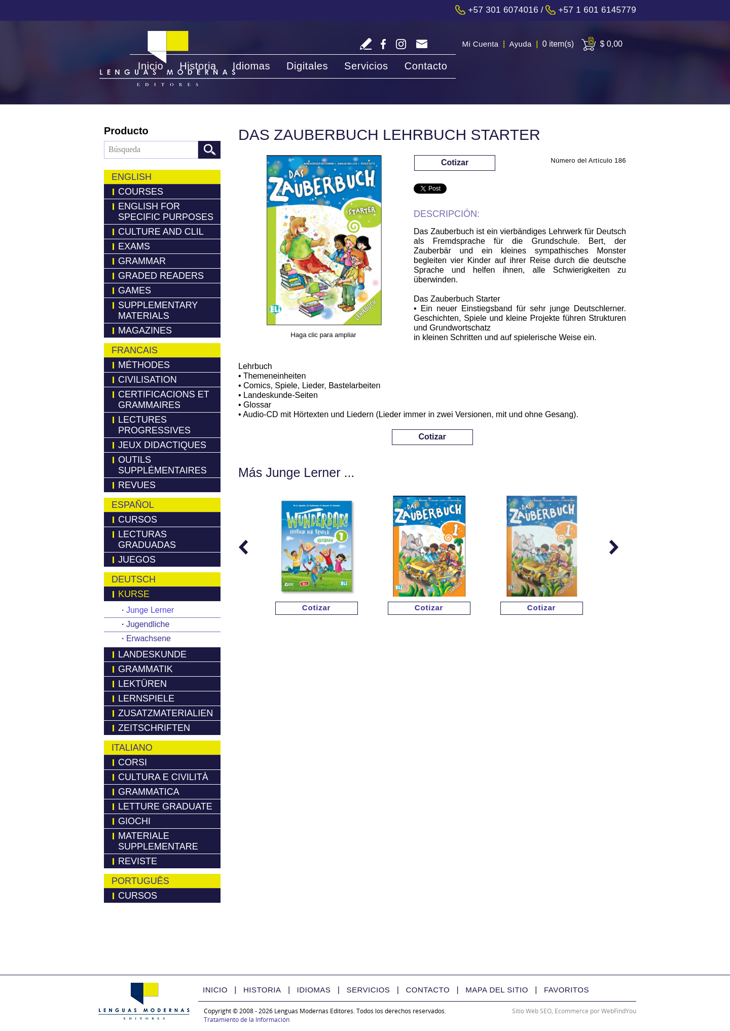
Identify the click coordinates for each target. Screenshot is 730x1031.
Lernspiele (146, 698)
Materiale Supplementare (158, 841)
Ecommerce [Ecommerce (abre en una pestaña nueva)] (572, 1011)
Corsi (132, 762)
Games (134, 290)
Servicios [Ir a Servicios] (366, 65)
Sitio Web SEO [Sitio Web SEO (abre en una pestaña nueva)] (532, 1011)
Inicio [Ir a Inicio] (150, 65)
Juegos (137, 560)
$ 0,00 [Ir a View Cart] (611, 44)
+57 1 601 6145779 (597, 10)
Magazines (145, 330)
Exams (134, 246)
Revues (137, 485)
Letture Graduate (165, 806)
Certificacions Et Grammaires (163, 399)
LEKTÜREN (142, 684)
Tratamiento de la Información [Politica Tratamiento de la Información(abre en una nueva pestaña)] (246, 1019)
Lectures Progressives (154, 425)
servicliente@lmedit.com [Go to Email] (421, 45)
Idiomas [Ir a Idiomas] (251, 65)
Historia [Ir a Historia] (197, 65)
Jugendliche (145, 624)
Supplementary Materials (158, 310)
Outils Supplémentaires (162, 465)
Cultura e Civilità (163, 777)
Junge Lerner (148, 610)
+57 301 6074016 (503, 10)
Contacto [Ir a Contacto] (426, 65)
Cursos (137, 519)
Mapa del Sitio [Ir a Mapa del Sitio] (496, 989)
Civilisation (147, 380)
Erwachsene (146, 638)
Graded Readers (161, 276)
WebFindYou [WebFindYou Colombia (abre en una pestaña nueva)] (618, 1011)
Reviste (137, 861)
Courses (140, 192)
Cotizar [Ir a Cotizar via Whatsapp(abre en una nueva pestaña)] (454, 162)
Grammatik (145, 669)
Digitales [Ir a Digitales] (307, 65)
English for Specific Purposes (165, 211)
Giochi (134, 821)
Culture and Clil (161, 232)
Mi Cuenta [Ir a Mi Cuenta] (480, 44)
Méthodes (144, 365)
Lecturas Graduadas (147, 539)
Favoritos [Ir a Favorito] (566, 989)
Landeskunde (152, 654)
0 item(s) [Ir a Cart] (558, 44)
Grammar (142, 261)
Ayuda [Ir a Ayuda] (520, 44)
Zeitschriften (154, 728)
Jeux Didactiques (162, 445)
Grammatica (148, 792)
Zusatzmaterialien (165, 713)
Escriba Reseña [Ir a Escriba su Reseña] (366, 44)
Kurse (134, 594)
